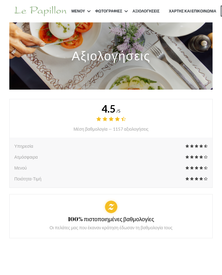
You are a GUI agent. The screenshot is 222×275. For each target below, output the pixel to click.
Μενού (81, 11)
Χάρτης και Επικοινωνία (192, 11)
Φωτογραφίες (111, 11)
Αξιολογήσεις (146, 11)
